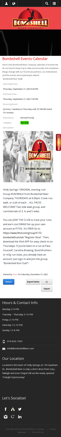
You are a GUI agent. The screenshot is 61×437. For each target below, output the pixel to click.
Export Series (33, 281)
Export (47, 288)
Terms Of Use (37, 432)
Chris (15, 274)
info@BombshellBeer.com (20, 348)
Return (9, 281)
